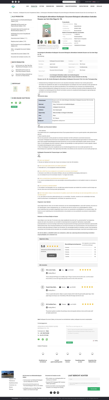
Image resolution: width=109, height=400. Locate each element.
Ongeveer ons (50, 6)
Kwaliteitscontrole (71, 6)
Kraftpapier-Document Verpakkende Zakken (29, 12)
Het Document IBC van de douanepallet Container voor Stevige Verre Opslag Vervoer (55, 387)
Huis (27, 6)
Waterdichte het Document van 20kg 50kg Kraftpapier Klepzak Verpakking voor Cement (23, 71)
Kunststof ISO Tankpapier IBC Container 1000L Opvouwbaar (55, 383)
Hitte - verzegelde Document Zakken (20, 49)
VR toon (41, 6)
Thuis (10, 12)
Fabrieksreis (59, 6)
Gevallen (99, 6)
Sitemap (11, 389)
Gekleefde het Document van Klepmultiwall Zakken (18, 25)
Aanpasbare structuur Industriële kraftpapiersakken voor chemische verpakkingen (67, 361)
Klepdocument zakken (17, 41)
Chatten (65, 48)
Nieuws (92, 6)
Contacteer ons (83, 6)
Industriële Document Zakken (19, 53)
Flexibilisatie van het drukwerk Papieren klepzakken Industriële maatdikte (43, 361)
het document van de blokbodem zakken (64, 319)
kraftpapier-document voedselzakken (83, 319)
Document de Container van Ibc (19, 57)
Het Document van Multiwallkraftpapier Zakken (32, 376)
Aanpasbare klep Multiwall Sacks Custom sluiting (92, 361)
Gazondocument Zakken (17, 38)
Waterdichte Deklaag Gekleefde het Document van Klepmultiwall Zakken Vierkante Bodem (24, 76)
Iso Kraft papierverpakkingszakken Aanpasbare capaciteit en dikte (57, 361)
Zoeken (77, 1)
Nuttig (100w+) (52, 273)
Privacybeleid (15, 398)
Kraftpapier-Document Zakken (47, 319)
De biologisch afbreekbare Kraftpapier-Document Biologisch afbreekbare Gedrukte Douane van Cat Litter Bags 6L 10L (48, 47)
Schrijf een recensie (51, 256)
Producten (34, 6)
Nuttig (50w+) (51, 290)
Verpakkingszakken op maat (80, 361)
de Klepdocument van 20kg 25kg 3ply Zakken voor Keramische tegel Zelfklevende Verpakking (32, 389)
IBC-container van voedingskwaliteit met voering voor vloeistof (55, 379)
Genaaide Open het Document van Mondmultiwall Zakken (20, 29)
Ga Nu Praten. (88, 1)
